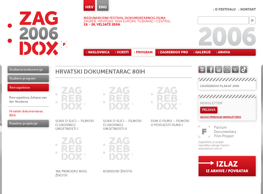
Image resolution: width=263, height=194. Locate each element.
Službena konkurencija (26, 69)
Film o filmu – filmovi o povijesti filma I (170, 123)
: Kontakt (247, 9)
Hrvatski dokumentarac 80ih (26, 113)
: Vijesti (122, 52)
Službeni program (22, 78)
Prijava (209, 110)
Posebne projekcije (23, 123)
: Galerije (202, 52)
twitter (218, 69)
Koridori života (117, 171)
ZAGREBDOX (37, 33)
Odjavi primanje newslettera (220, 117)
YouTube (202, 69)
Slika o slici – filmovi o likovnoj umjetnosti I (74, 125)
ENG (103, 7)
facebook (210, 69)
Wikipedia (235, 69)
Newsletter (211, 103)
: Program (143, 52)
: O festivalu (224, 9)
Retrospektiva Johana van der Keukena (28, 99)
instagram (227, 69)
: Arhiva (223, 52)
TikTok (243, 69)
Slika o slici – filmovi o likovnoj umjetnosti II (122, 125)
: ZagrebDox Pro (173, 52)
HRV (89, 7)
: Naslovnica (98, 52)
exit (227, 166)
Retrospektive (19, 87)
